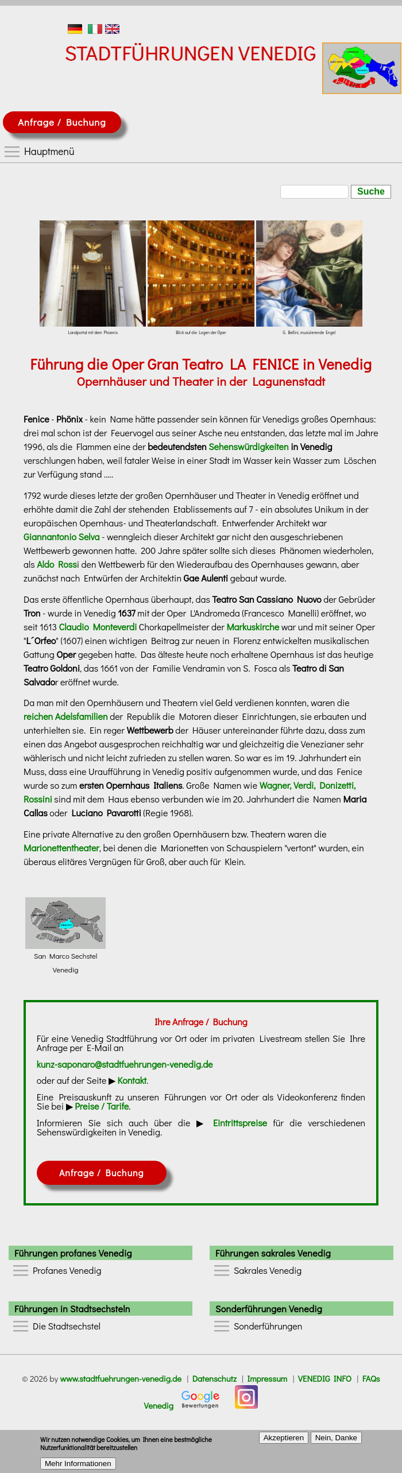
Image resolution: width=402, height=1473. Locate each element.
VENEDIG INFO (324, 1378)
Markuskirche (252, 627)
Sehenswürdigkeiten (248, 446)
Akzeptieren (284, 1441)
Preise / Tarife (102, 1106)
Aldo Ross (56, 564)
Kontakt (132, 1080)
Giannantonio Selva (61, 536)
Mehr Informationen (78, 1467)
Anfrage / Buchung (62, 122)
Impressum (267, 1378)
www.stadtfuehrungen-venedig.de (120, 1378)
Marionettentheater (61, 848)
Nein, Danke (336, 1441)
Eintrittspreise (240, 1123)
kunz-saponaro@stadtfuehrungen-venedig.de (125, 1064)
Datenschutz (214, 1378)
